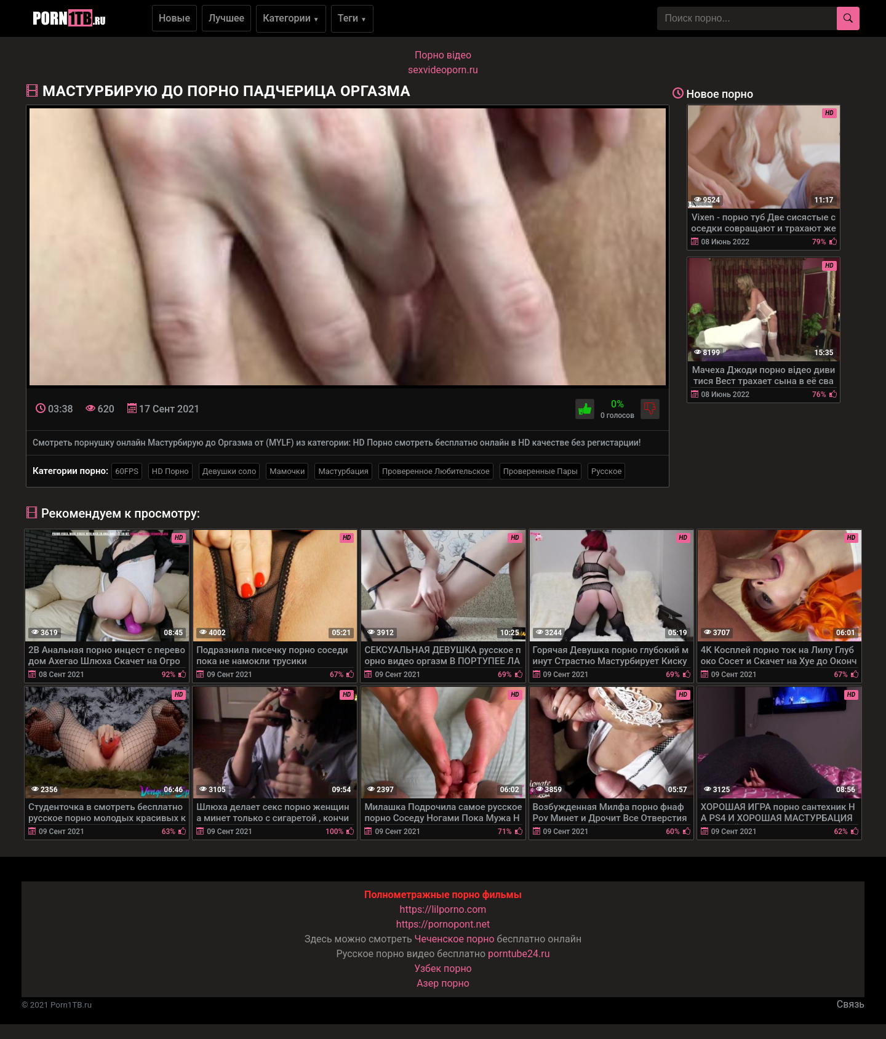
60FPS (126, 471)
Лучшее (226, 18)
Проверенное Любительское (436, 471)
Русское (606, 471)
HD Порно (170, 471)
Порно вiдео (443, 55)
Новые (174, 18)
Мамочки (287, 471)
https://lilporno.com (443, 909)
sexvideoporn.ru (443, 70)
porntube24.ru (518, 954)
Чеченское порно (455, 939)
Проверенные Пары (540, 471)
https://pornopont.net (443, 924)
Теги (352, 18)
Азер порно (443, 983)
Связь (850, 1004)
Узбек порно (443, 968)
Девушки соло (229, 471)
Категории (291, 18)
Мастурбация (343, 471)
